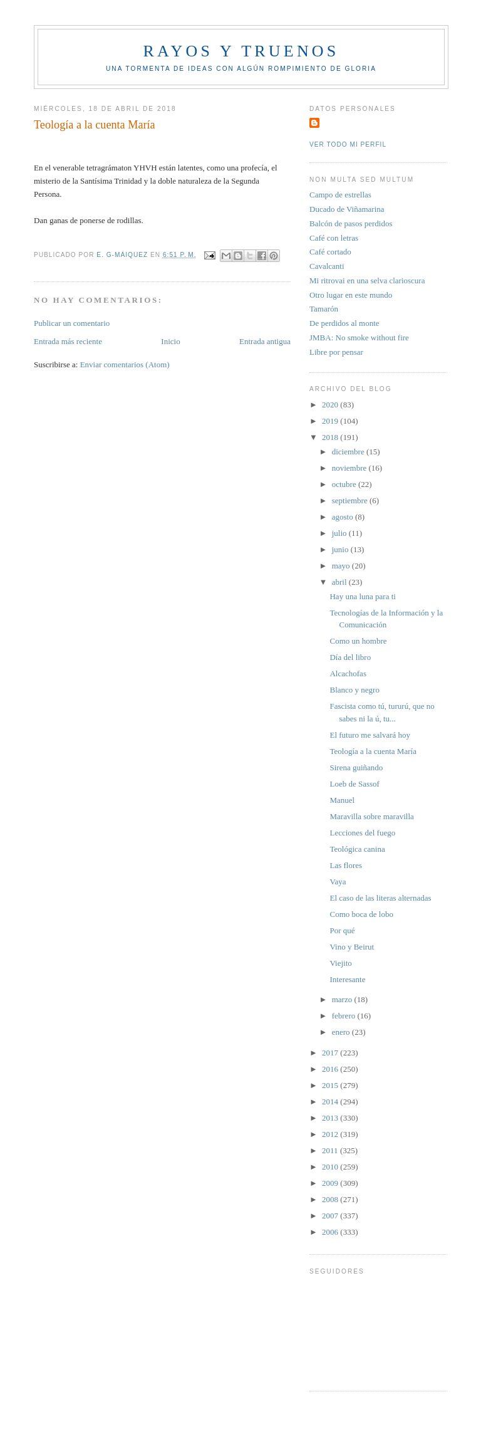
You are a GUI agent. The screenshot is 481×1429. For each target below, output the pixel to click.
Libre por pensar (336, 352)
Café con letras (333, 238)
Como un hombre (357, 641)
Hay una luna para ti (362, 596)
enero (342, 1032)
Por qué (341, 930)
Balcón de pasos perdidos (351, 223)
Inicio (170, 341)
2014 (331, 1101)
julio (340, 533)
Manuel (341, 800)
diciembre (349, 451)
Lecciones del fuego (362, 832)
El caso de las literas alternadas (380, 898)
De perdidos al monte (344, 323)
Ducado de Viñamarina (347, 209)
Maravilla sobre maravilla (371, 816)
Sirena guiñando (356, 767)
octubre (345, 484)
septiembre (351, 500)
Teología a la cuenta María (372, 751)
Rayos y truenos (241, 51)
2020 (331, 404)
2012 (331, 1134)
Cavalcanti (326, 266)
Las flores (345, 865)
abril (340, 582)
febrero (345, 1015)
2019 (331, 421)
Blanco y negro (354, 689)
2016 (331, 1069)
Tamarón (323, 308)
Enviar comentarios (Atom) (125, 364)
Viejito (340, 963)
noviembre (350, 468)
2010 (331, 1166)
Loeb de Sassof (354, 783)
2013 (331, 1118)
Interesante (347, 979)
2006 (331, 1232)
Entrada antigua (265, 341)
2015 (331, 1085)
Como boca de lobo (361, 914)
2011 (331, 1150)
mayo (342, 565)
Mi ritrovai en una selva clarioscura (367, 280)
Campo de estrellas (340, 194)
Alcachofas (347, 673)
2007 (331, 1215)
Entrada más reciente (68, 341)
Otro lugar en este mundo (350, 295)
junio (341, 549)
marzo (343, 999)
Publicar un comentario (72, 323)
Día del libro (350, 657)
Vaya (337, 881)
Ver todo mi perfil (347, 144)
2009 (331, 1183)
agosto (343, 516)
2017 (331, 1052)
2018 (331, 437)
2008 (331, 1199)
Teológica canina (357, 849)
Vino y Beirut (351, 946)
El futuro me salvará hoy (369, 735)
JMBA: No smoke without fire (359, 337)
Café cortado (330, 251)
